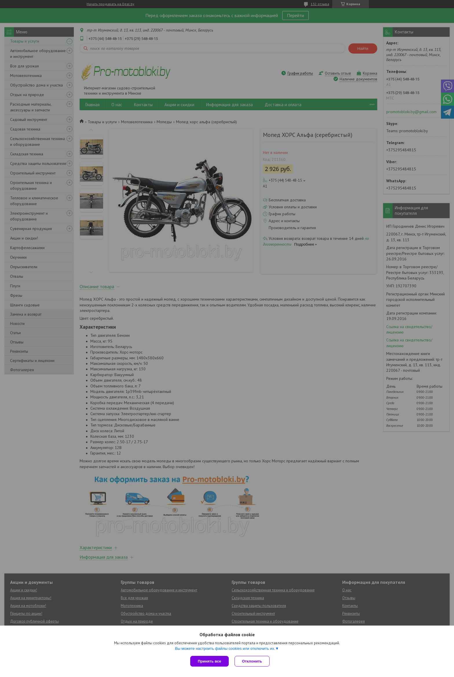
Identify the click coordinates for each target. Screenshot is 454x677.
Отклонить (252, 661)
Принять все (209, 661)
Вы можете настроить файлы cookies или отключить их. (225, 648)
